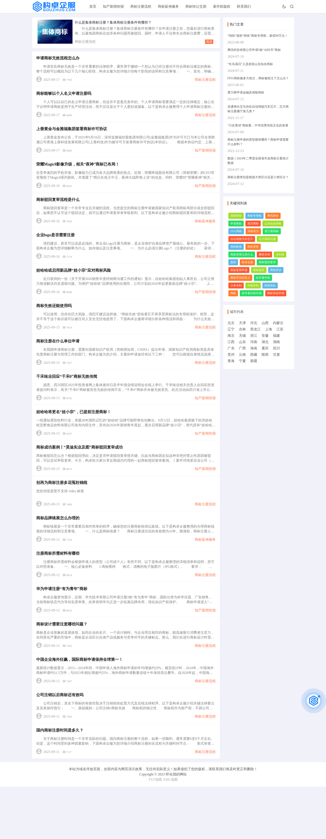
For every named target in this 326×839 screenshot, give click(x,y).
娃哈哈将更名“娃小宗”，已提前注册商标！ (75, 439)
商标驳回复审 (267, 262)
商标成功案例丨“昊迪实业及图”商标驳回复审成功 (81, 477)
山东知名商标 (272, 223)
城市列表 (237, 312)
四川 (276, 348)
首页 (92, 6)
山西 (265, 323)
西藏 (253, 354)
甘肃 (276, 354)
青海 (231, 361)
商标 (233, 293)
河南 (253, 342)
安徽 (265, 335)
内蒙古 (278, 323)
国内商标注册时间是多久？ (61, 781)
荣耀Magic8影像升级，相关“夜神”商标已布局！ (79, 173)
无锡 (242, 335)
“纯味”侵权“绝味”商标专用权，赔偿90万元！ (258, 35)
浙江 (253, 335)
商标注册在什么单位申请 (59, 363)
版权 (233, 262)
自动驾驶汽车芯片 (241, 239)
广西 (242, 348)
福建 (276, 335)
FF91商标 (236, 231)
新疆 (253, 361)
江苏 (279, 329)
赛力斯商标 (272, 231)
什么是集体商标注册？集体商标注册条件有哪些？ (113, 22)
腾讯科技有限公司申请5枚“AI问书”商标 (254, 50)
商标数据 (236, 246)
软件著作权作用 (252, 293)
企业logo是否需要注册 (57, 249)
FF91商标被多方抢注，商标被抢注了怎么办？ (258, 78)
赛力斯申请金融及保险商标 (246, 92)
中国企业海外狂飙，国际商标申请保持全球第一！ (81, 705)
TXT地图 (155, 832)
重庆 (265, 348)
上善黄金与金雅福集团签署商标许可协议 (73, 135)
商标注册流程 (140, 6)
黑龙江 (255, 329)
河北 (253, 323)
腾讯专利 (264, 254)
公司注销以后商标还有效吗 (61, 743)
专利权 (280, 254)
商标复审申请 (238, 270)
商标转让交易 (195, 6)
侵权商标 (236, 215)
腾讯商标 (273, 215)
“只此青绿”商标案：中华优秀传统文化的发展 (258, 125)
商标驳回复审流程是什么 (59, 211)
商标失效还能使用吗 (55, 325)
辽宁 (231, 329)
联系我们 (244, 6)
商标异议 (275, 270)
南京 (231, 335)
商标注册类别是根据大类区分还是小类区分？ (258, 177)
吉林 (242, 329)
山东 (242, 342)
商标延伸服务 (168, 6)
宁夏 (242, 361)
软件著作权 (263, 277)
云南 (242, 354)
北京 (231, 323)
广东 (231, 348)
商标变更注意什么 (241, 254)
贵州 (231, 354)
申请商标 (236, 223)
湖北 (265, 342)
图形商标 (270, 285)
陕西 (265, 354)
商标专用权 (254, 215)
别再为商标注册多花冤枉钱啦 (63, 515)
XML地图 (170, 832)
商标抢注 (253, 231)
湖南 (276, 342)
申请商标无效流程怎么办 (59, 59)
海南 (253, 348)
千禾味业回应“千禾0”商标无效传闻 (68, 401)
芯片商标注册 (267, 239)
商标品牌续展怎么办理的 (59, 553)
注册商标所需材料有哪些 (59, 591)
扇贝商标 (253, 223)
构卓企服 (247, 262)
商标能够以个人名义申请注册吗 (65, 97)
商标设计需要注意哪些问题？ (63, 667)
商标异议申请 (275, 293)
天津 (242, 323)
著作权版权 (221, 6)
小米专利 (236, 285)
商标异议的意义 (240, 277)
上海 (268, 329)
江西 (231, 342)
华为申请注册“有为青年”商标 (63, 629)
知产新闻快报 (113, 6)
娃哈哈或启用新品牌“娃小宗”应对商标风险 (75, 287)
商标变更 (253, 246)
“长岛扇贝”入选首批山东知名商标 (250, 64)
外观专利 (253, 285)
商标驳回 (258, 270)
